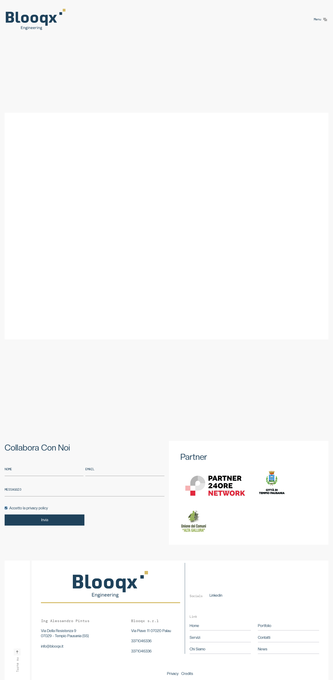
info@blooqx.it (52, 646)
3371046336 (141, 641)
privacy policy (37, 508)
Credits (187, 673)
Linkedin (216, 595)
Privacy (173, 673)
